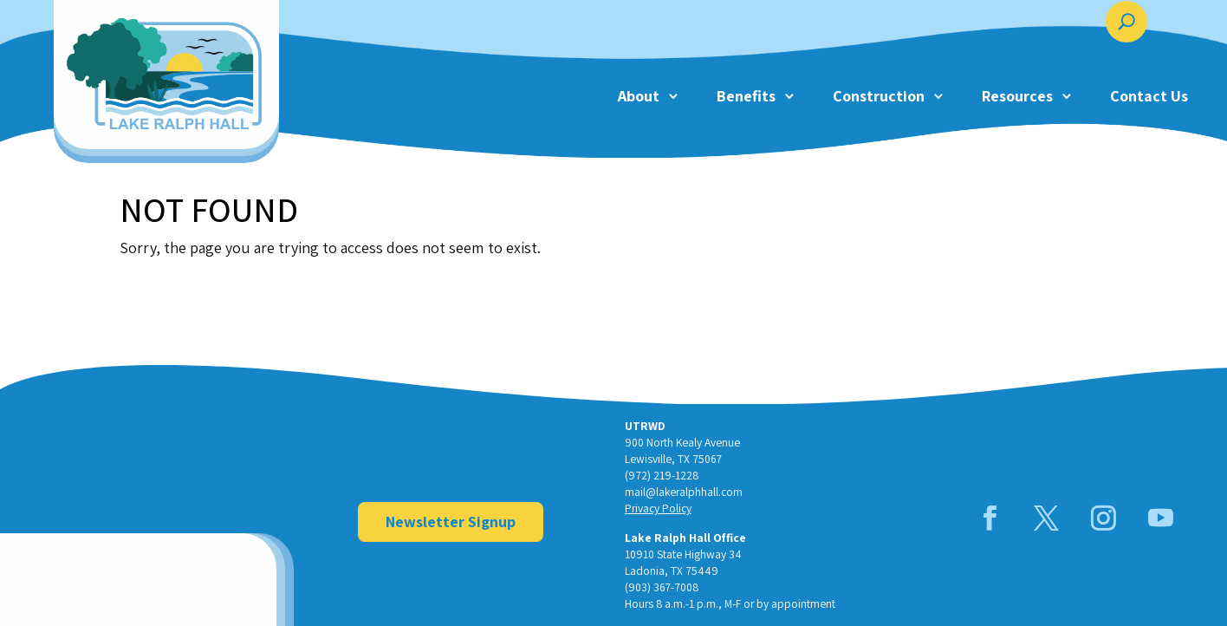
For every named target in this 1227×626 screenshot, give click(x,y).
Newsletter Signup (451, 521)
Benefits (746, 96)
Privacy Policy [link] (658, 508)
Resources (1017, 96)
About (638, 96)
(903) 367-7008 (661, 587)
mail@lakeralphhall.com (684, 491)
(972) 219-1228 (661, 475)
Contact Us (1149, 96)
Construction (879, 96)
